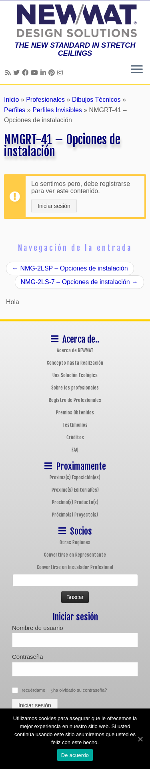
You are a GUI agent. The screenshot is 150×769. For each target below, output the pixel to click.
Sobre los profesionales (75, 388)
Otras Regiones (75, 542)
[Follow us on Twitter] (17, 72)
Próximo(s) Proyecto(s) (75, 515)
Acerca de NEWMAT (75, 350)
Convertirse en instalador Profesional (75, 567)
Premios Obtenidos (75, 413)
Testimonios (75, 425)
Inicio (11, 99)
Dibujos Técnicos (96, 99)
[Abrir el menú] (137, 70)
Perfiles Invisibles (57, 110)
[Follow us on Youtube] (35, 72)
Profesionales (45, 99)
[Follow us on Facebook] (26, 72)
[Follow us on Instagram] (61, 72)
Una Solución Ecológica (75, 375)
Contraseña (27, 656)
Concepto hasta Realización (75, 363)
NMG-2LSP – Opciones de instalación (70, 268)
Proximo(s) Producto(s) (75, 502)
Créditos (75, 437)
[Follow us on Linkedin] (44, 72)
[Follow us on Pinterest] (52, 72)
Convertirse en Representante (75, 555)
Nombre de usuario (37, 627)
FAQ (75, 450)
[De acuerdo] (140, 739)
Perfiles (14, 110)
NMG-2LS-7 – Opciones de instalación (79, 282)
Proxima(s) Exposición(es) (75, 477)
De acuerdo (75, 755)
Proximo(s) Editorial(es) (75, 490)
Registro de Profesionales (75, 400)
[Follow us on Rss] (9, 72)
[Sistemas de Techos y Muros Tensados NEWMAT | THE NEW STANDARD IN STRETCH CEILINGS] (75, 20)
